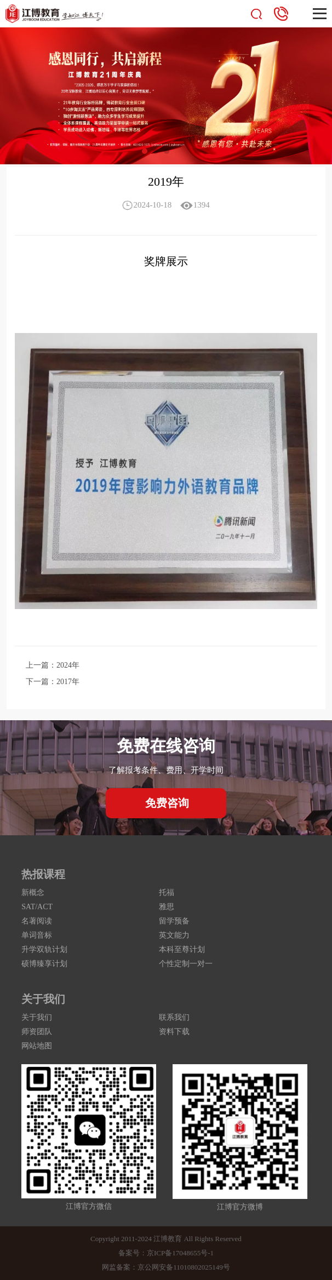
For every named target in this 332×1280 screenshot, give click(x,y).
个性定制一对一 (186, 964)
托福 (166, 892)
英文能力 (174, 935)
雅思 (166, 907)
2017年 (67, 682)
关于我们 (43, 999)
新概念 (32, 892)
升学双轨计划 (44, 949)
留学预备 (174, 921)
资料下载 (174, 1032)
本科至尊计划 (182, 949)
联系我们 (174, 1017)
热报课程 (43, 874)
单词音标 (36, 935)
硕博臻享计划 (44, 964)
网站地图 (36, 1046)
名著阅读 (36, 921)
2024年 (67, 665)
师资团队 (36, 1032)
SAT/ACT (37, 907)
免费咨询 (167, 803)
